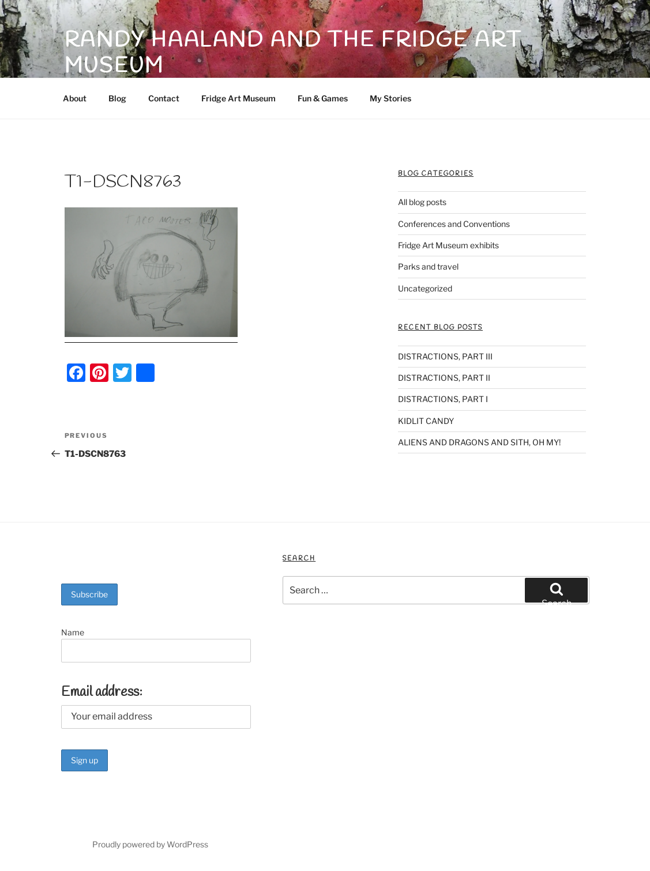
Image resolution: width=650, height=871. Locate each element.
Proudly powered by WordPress (150, 844)
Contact (163, 98)
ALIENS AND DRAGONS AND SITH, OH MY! (479, 442)
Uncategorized (425, 288)
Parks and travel (428, 266)
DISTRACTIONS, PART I (443, 399)
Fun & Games (323, 98)
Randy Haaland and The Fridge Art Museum (293, 53)
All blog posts (422, 202)
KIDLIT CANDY (426, 421)
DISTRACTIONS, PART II (444, 378)
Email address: (101, 692)
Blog (117, 98)
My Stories (390, 98)
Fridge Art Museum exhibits (448, 245)
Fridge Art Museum (238, 98)
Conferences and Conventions (454, 224)
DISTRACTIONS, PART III (445, 356)
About (75, 98)
